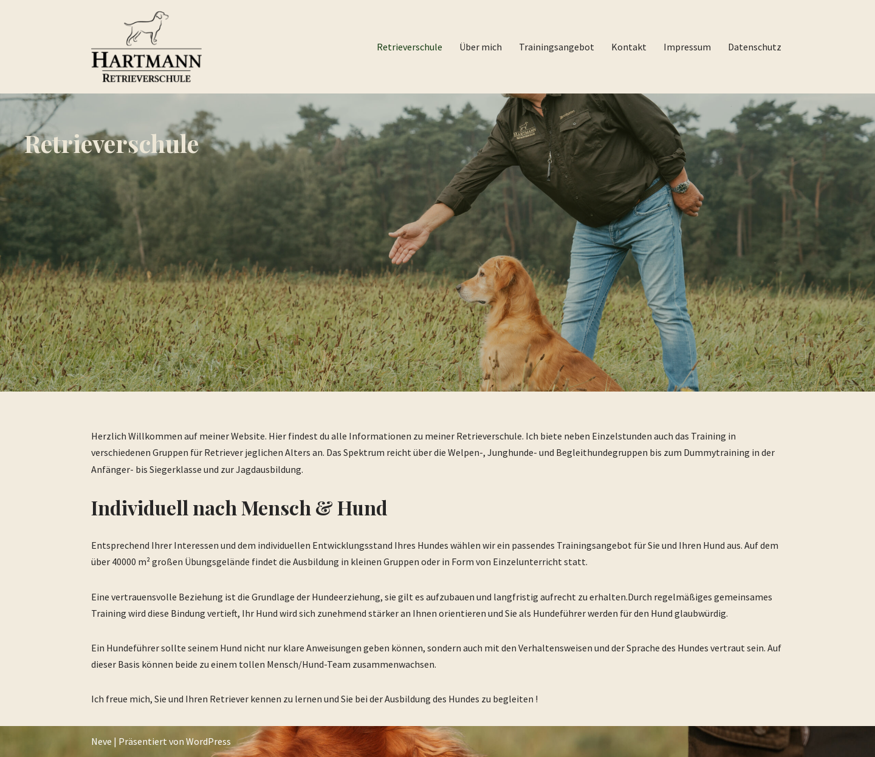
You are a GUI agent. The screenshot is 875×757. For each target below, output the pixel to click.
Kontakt (629, 47)
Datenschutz (754, 47)
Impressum (687, 47)
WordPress (208, 741)
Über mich (480, 47)
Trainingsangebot (556, 47)
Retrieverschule (409, 47)
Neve (101, 741)
